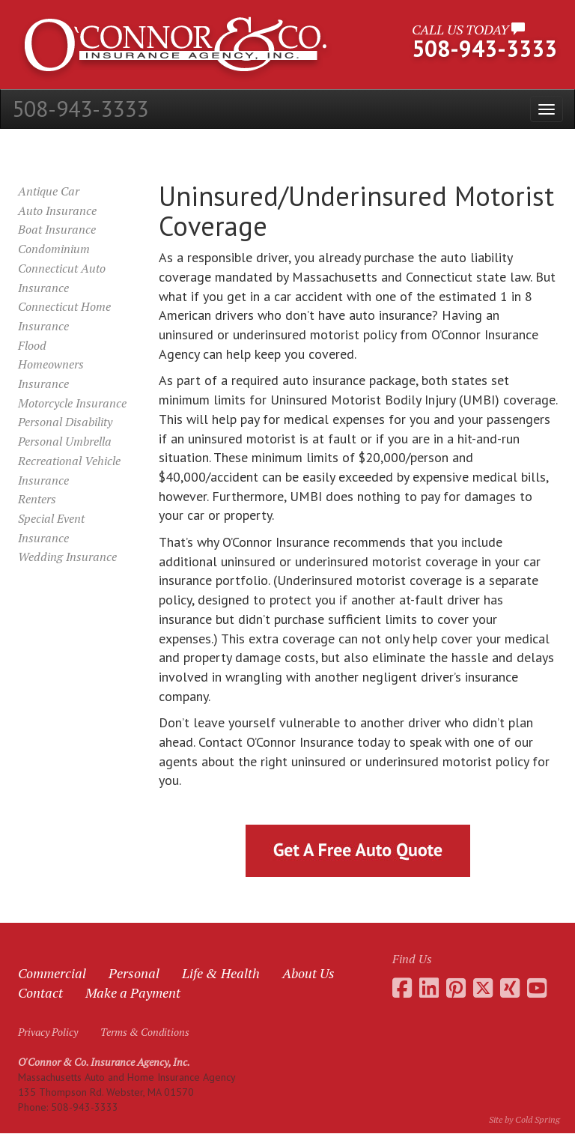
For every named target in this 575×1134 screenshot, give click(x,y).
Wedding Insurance (67, 556)
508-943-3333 (80, 108)
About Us (308, 973)
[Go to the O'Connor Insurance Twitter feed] (483, 988)
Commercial (52, 973)
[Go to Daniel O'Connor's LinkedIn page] (429, 988)
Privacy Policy (48, 1032)
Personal (134, 973)
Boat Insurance (57, 229)
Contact (40, 992)
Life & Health (221, 973)
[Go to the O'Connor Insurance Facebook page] (402, 988)
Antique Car (48, 191)
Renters (37, 499)
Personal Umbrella (65, 441)
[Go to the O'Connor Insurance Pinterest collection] (456, 988)
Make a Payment (132, 992)
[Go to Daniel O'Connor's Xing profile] (510, 988)
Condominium (54, 248)
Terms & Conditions (144, 1032)
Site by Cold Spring (524, 1119)
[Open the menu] (546, 109)
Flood (32, 345)
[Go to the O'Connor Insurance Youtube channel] (537, 988)
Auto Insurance (57, 210)
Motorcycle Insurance (72, 403)
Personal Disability (65, 421)
